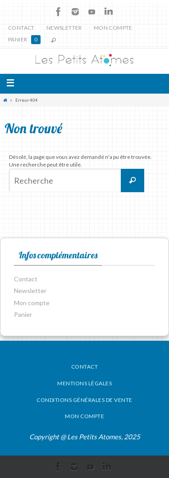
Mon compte (113, 27)
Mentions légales (84, 383)
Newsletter (64, 27)
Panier (24, 39)
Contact (21, 27)
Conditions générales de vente (84, 400)
